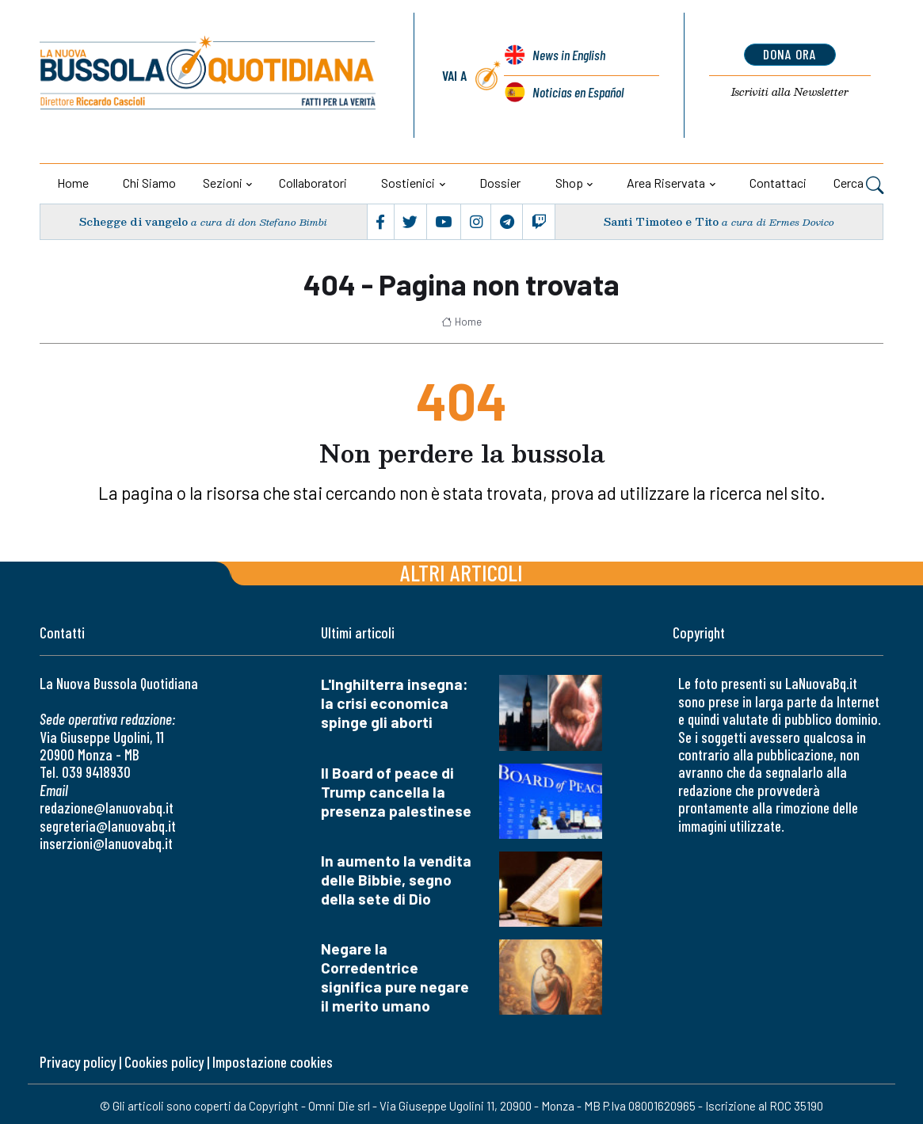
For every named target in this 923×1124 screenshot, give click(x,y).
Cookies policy (164, 1062)
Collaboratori (313, 182)
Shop (569, 182)
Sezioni (222, 182)
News (568, 55)
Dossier (500, 182)
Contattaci (778, 182)
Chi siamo (149, 182)
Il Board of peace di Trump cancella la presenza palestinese (396, 792)
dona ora (789, 54)
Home (73, 182)
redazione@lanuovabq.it (107, 807)
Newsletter (789, 92)
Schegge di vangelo (134, 222)
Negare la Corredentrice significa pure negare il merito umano (395, 977)
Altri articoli (461, 572)
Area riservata (666, 182)
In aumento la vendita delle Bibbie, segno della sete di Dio (396, 880)
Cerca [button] (858, 184)
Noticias (578, 92)
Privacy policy (78, 1062)
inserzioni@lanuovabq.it (106, 843)
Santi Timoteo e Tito (661, 222)
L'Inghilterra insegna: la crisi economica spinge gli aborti (394, 703)
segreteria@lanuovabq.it (108, 826)
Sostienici (408, 182)
